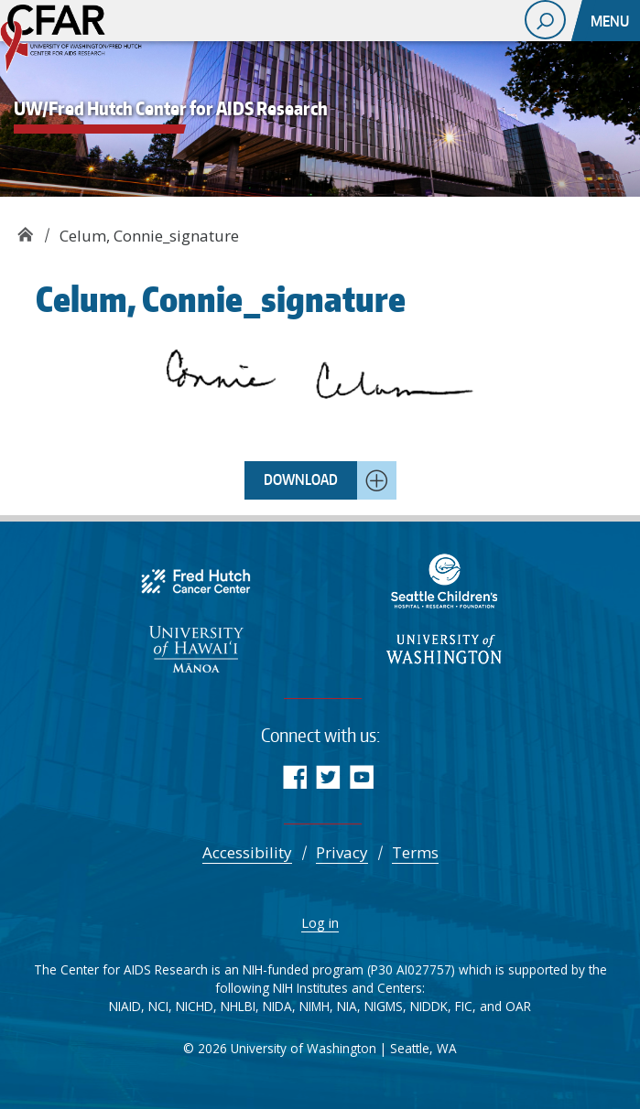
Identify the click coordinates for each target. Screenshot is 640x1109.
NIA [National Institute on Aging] (347, 1006)
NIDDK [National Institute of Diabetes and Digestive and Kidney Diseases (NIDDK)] (429, 1006)
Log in (320, 922)
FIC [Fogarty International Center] (463, 1006)
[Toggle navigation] (611, 20)
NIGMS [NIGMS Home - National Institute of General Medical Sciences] (383, 1006)
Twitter (328, 776)
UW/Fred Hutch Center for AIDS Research (25, 229)
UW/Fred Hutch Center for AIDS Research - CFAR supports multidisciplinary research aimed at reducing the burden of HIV (91, 41)
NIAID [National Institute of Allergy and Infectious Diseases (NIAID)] (125, 1006)
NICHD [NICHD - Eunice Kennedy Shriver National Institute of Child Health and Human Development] (194, 1006)
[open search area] (545, 19)
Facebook (294, 776)
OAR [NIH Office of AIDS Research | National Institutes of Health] (518, 1006)
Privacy (342, 852)
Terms (415, 852)
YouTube (362, 776)
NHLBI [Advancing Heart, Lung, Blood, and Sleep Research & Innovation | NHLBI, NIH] (238, 1006)
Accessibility (247, 852)
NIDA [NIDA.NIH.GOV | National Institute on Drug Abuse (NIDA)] (277, 1006)
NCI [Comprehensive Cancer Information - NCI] (158, 1006)
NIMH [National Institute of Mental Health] (314, 1006)
